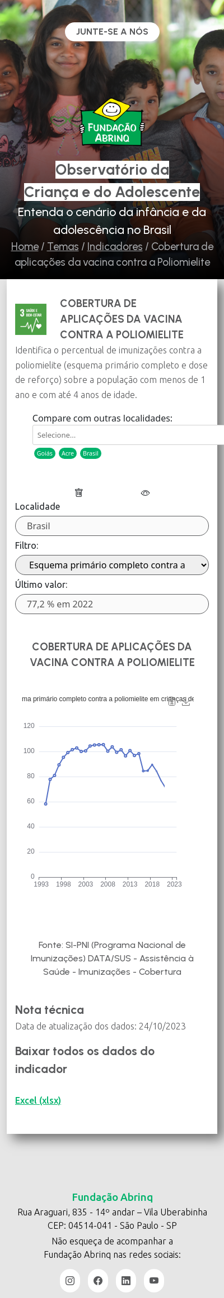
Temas (63, 246)
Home (25, 246)
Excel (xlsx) (38, 1100)
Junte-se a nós (112, 31)
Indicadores (115, 246)
